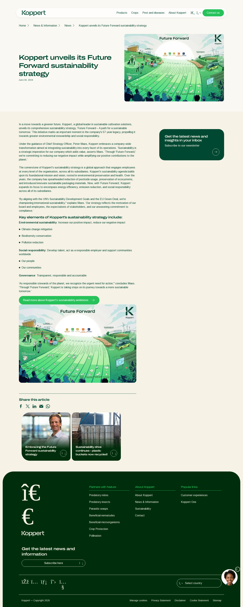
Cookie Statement (199, 600)
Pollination (95, 535)
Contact (140, 515)
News (67, 25)
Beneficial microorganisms (104, 522)
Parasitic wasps (98, 508)
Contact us (213, 12)
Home (22, 25)
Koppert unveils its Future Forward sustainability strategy (113, 25)
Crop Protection (98, 529)
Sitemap (217, 600)
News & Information (45, 25)
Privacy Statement (161, 600)
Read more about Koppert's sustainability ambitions (59, 300)
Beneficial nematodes (102, 515)
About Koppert (177, 12)
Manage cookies (138, 600)
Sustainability (143, 508)
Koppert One (188, 502)
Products (121, 12)
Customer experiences (194, 495)
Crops (134, 12)
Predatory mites (98, 495)
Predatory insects (99, 502)
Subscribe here (64, 563)
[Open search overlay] (192, 13)
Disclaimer (180, 600)
